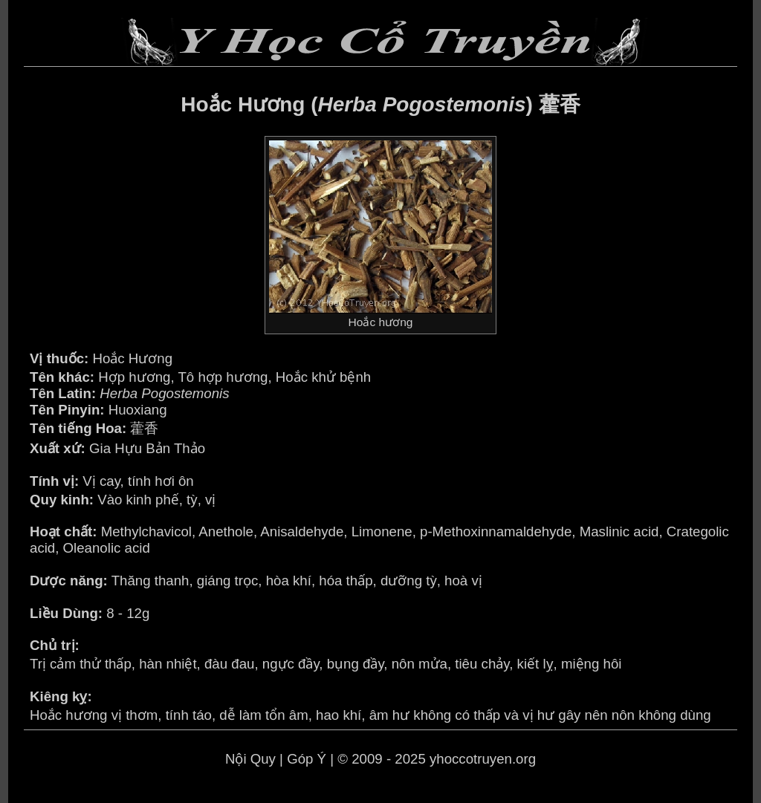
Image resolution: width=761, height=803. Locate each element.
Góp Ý (306, 759)
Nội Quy (250, 759)
